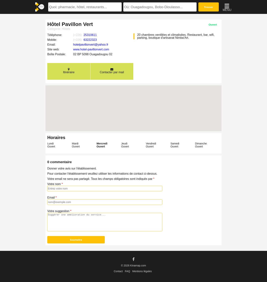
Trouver (208, 7)
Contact (118, 271)
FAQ (127, 271)
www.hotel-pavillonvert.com (91, 49)
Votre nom (54, 184)
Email (51, 197)
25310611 (90, 35)
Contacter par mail (112, 71)
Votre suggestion (58, 211)
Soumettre (76, 239)
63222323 (90, 39)
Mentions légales (142, 271)
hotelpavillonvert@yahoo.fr (90, 44)
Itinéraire (68, 71)
